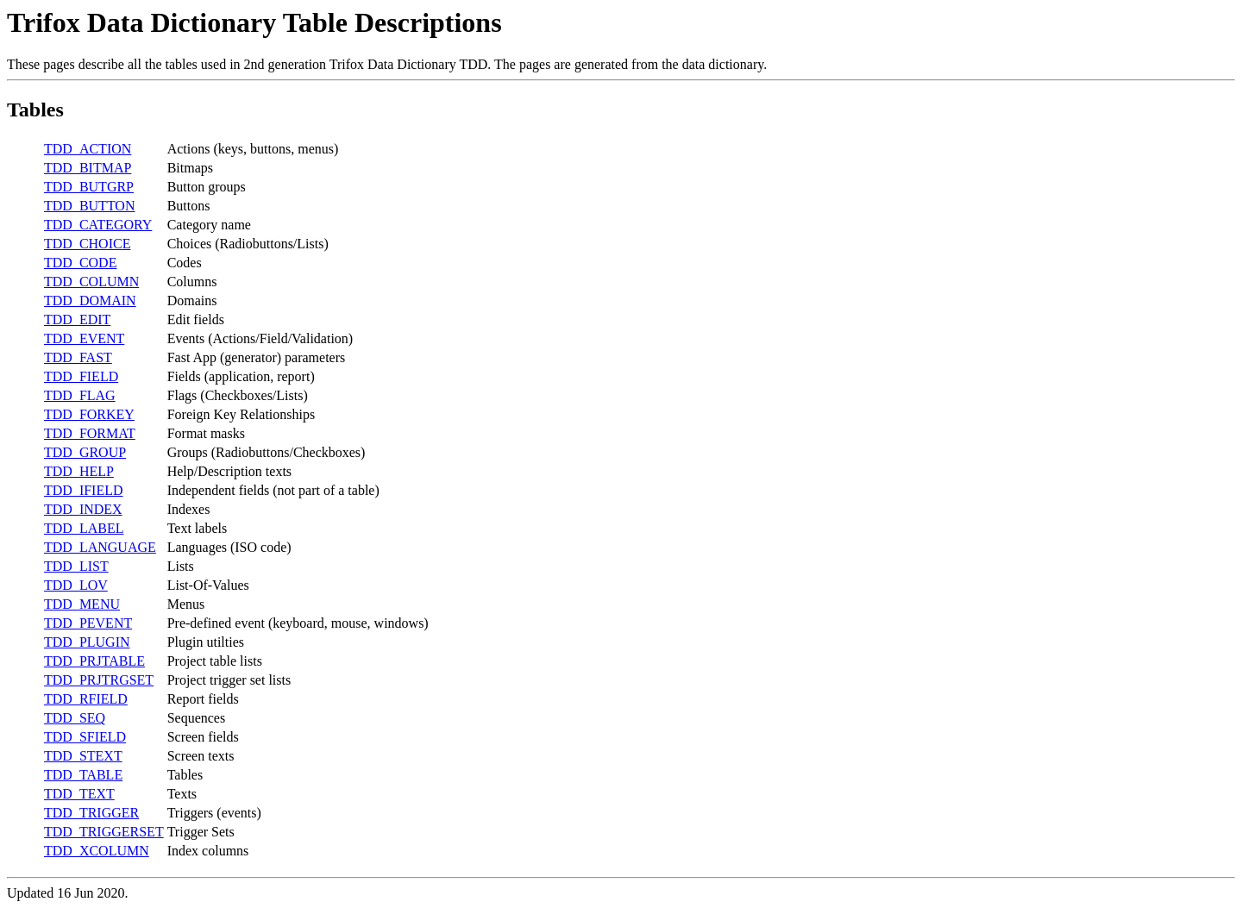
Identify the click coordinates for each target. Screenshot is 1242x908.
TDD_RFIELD (86, 699)
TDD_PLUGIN (87, 642)
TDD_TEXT (79, 793)
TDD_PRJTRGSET (99, 680)
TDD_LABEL (83, 528)
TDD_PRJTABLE (94, 661)
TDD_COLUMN (91, 281)
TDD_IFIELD (83, 490)
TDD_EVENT (84, 338)
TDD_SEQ (74, 718)
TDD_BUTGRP (89, 186)
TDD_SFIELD (85, 737)
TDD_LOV (76, 585)
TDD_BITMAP (87, 167)
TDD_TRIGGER (91, 812)
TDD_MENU (82, 604)
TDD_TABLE (83, 774)
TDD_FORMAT (89, 433)
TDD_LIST (76, 566)
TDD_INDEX (83, 509)
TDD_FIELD (81, 376)
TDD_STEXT (83, 755)
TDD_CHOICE (87, 243)
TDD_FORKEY (89, 414)
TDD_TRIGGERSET (104, 831)
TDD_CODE (80, 262)
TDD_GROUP (85, 452)
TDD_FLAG (80, 395)
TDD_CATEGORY (98, 224)
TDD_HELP (79, 471)
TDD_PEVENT (88, 623)
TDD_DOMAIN (90, 300)
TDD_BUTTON (89, 205)
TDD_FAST (78, 357)
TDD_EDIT (77, 319)
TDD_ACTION (87, 148)
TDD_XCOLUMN (96, 850)
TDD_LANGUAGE (100, 547)
